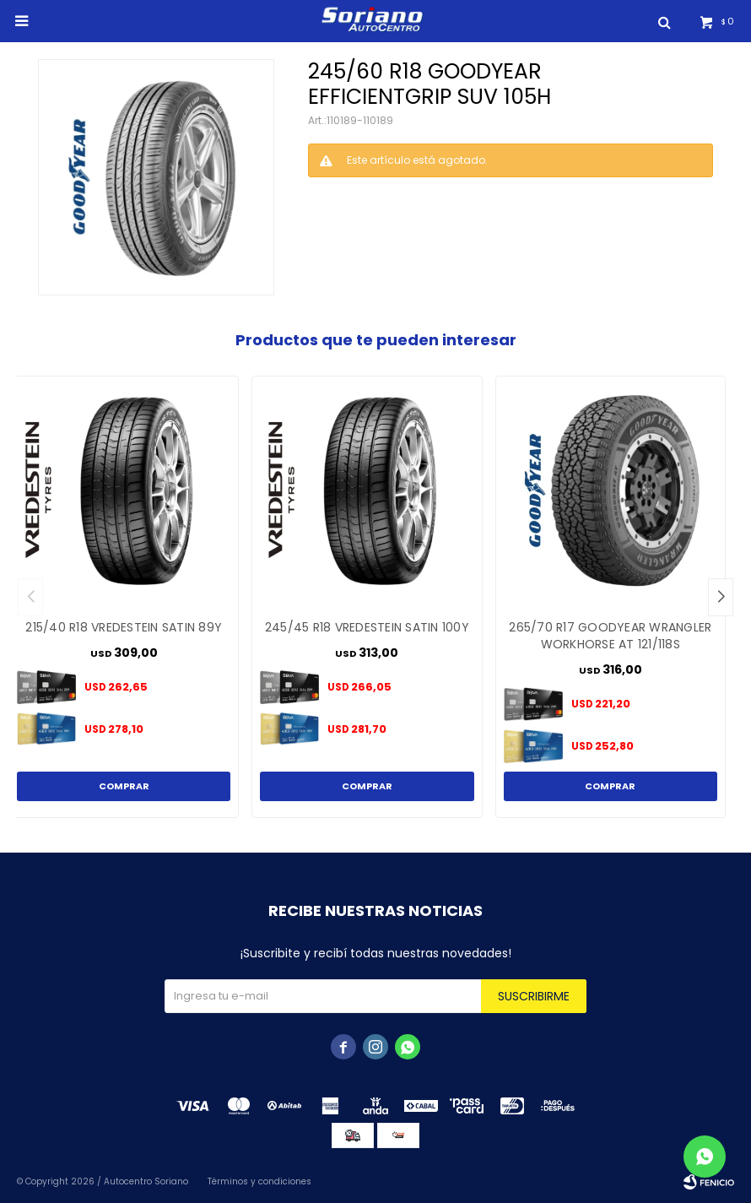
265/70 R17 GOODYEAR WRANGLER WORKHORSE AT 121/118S (610, 636)
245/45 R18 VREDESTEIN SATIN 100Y (367, 627)
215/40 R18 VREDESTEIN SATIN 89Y (123, 627)
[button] (720, 597)
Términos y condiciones (259, 1181)
